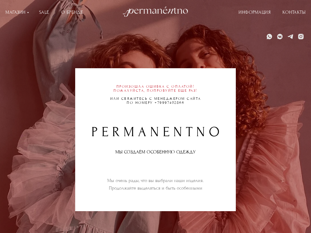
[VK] (280, 36)
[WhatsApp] (269, 36)
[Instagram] (301, 36)
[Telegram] (290, 36)
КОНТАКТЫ (294, 12)
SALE (44, 12)
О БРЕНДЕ (72, 12)
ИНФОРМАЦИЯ (255, 12)
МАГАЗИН (15, 12)
